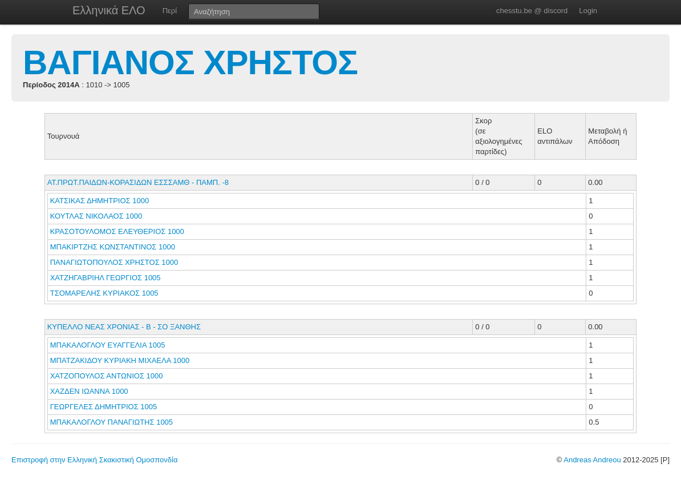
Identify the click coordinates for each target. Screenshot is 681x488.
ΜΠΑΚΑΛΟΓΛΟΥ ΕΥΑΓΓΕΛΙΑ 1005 (107, 345)
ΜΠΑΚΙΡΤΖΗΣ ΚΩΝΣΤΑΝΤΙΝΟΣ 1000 (112, 247)
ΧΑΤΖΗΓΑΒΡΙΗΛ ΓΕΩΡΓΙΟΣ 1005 (105, 277)
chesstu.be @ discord (532, 10)
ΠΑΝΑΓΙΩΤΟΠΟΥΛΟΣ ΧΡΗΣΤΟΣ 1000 (114, 262)
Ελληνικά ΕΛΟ (108, 10)
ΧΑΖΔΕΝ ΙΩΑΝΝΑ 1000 (89, 391)
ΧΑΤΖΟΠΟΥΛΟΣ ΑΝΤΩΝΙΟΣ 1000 (106, 376)
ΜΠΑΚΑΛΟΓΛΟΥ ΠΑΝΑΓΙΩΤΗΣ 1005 (111, 422)
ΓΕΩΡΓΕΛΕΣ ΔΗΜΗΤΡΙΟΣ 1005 (103, 406)
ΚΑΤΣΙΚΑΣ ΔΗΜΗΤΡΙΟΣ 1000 (99, 200)
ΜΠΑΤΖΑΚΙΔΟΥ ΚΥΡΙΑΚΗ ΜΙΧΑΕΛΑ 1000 (120, 360)
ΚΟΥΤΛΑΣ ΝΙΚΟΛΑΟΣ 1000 (96, 216)
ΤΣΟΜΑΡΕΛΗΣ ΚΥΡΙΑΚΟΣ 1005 (104, 293)
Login (588, 10)
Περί (170, 10)
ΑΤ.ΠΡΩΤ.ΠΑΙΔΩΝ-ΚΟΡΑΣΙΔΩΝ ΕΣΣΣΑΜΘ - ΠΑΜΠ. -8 (138, 182)
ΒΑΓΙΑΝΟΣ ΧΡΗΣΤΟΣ (190, 62)
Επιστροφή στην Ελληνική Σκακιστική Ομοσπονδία (94, 459)
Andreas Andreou (592, 459)
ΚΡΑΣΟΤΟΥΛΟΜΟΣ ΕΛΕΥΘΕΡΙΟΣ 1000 (117, 231)
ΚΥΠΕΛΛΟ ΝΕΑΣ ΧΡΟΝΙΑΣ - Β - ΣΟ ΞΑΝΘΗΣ (124, 326)
